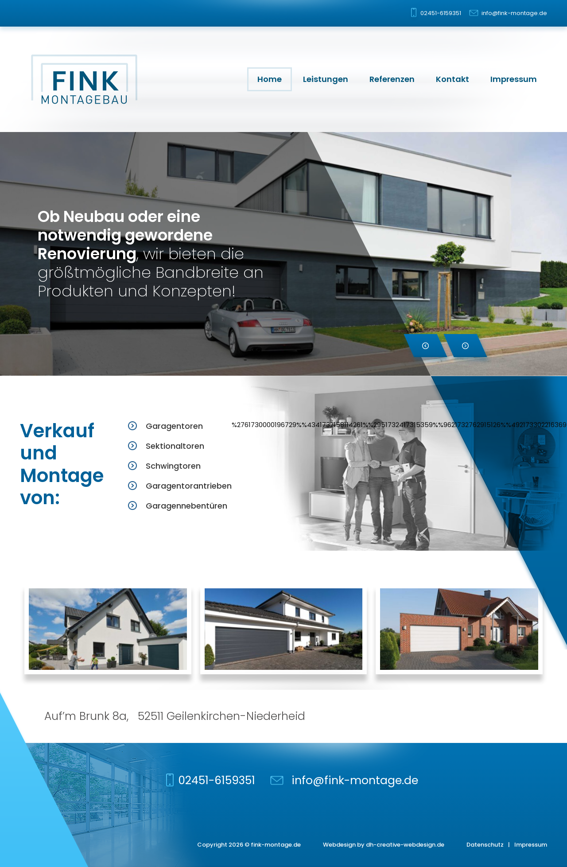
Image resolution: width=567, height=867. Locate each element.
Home (269, 79)
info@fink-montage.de (514, 13)
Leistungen (325, 79)
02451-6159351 (440, 13)
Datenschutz (485, 844)
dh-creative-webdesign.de (405, 844)
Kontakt (452, 79)
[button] (425, 345)
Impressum (513, 79)
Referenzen (392, 79)
